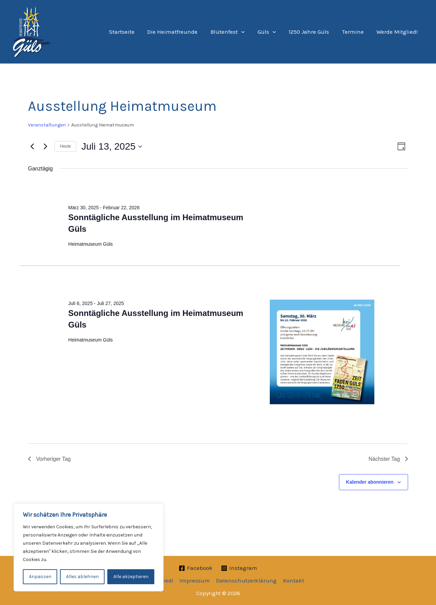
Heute (65, 146)
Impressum (195, 580)
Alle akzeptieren (131, 576)
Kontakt (292, 580)
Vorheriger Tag (50, 459)
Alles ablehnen (82, 576)
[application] (246, 31)
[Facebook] (195, 568)
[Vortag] (32, 146)
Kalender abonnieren (369, 482)
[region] (89, 547)
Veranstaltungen (47, 125)
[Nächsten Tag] (45, 146)
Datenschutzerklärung (246, 580)
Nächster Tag (388, 459)
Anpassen (40, 576)
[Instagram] (239, 568)
